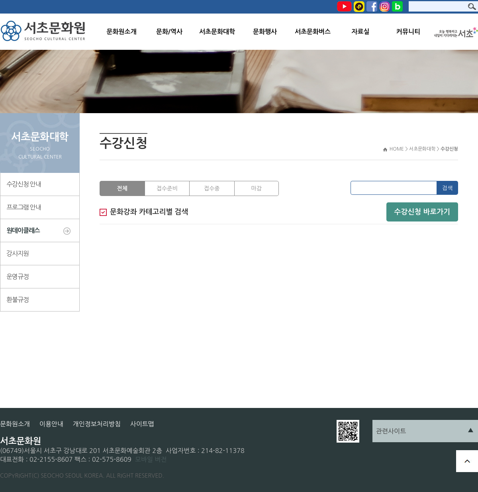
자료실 (360, 32)
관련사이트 (391, 431)
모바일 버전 (151, 459)
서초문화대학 (217, 32)
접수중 (211, 188)
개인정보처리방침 (97, 424)
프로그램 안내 (23, 207)
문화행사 (265, 32)
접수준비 (167, 188)
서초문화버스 (313, 32)
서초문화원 (45, 32)
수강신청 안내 (23, 184)
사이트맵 (142, 424)
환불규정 (17, 299)
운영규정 (17, 276)
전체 (122, 188)
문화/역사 (169, 32)
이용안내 (51, 424)
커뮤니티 (408, 32)
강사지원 (17, 253)
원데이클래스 (23, 230)
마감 (256, 188)
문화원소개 (121, 32)
